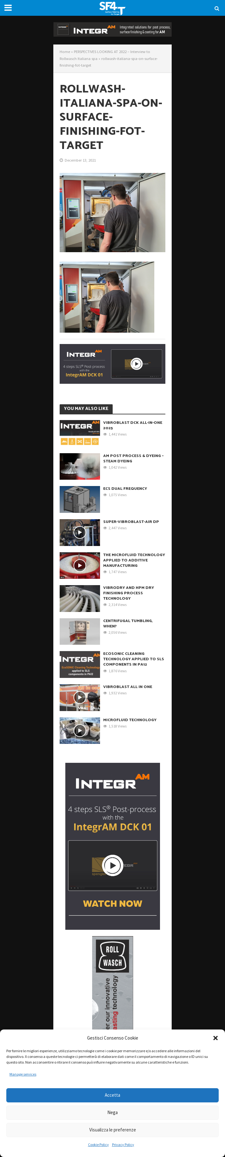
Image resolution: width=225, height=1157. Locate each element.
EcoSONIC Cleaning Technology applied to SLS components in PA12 (133, 659)
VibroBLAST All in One (127, 687)
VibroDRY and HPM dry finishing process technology (128, 593)
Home (65, 51)
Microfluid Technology (130, 720)
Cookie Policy (98, 1144)
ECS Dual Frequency (125, 488)
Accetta (112, 1095)
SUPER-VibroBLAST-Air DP (131, 522)
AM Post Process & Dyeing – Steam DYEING (133, 458)
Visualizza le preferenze (112, 1130)
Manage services (22, 1074)
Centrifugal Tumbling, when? (128, 623)
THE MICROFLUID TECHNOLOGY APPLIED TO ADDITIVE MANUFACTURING (134, 560)
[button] (215, 1038)
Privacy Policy (123, 1144)
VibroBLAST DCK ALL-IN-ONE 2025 (132, 425)
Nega (112, 1112)
